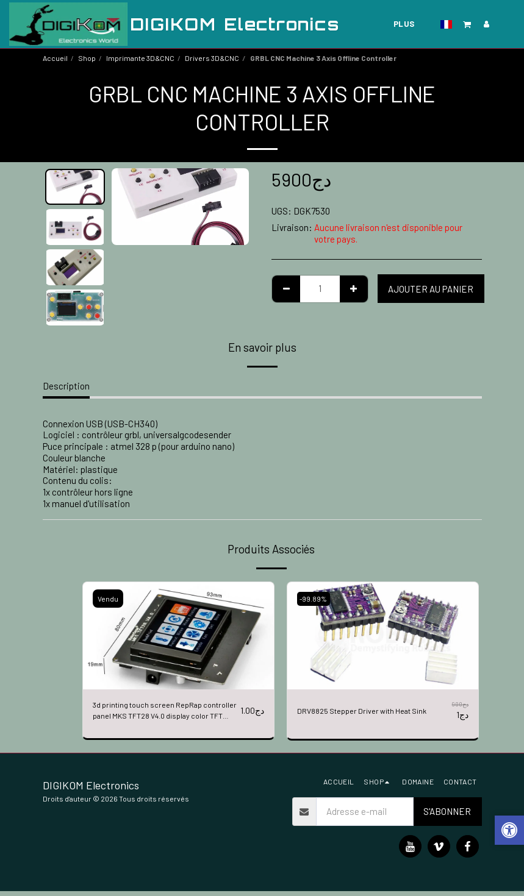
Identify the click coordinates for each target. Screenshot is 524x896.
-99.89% (316, 598)
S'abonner (447, 816)
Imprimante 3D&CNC (140, 58)
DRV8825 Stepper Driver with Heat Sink (365, 712)
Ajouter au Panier (430, 288)
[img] (178, 635)
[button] (467, 24)
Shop (87, 58)
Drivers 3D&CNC (212, 58)
